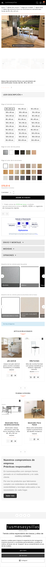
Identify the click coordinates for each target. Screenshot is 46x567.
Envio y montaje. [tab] (12, 242)
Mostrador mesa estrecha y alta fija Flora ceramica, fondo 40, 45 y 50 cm (11, 431)
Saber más (10, 496)
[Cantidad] (11, 193)
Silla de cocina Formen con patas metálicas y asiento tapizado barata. (34, 366)
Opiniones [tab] (8, 255)
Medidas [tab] (7, 249)
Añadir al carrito (23, 197)
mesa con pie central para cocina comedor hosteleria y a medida (11, 366)
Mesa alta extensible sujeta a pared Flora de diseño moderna (34, 430)
